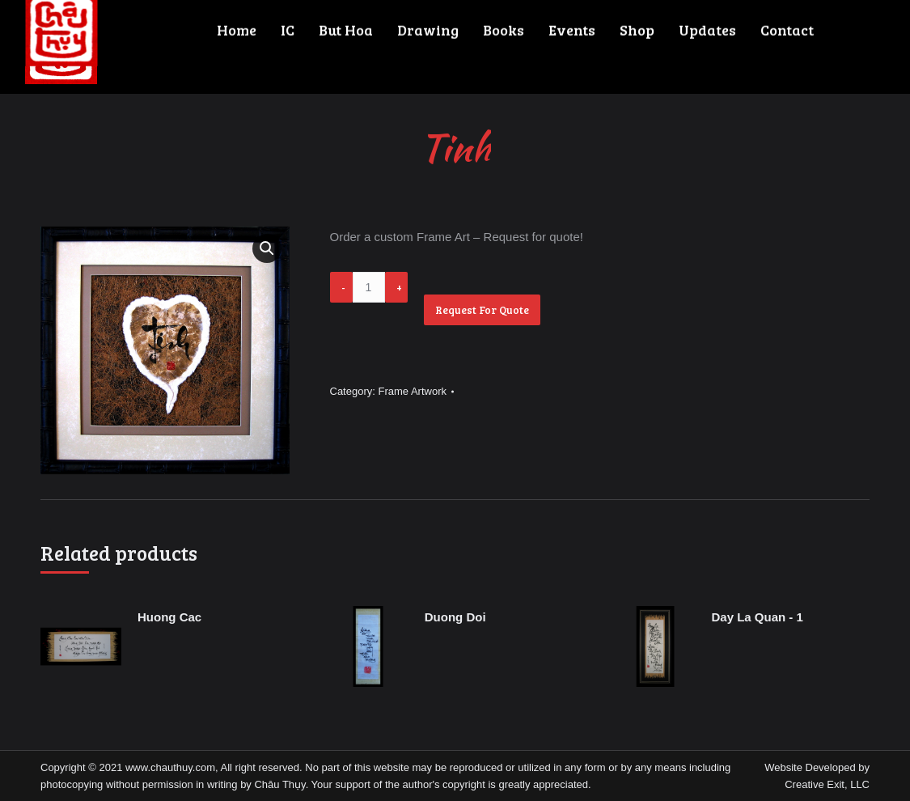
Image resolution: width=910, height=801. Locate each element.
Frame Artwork (412, 391)
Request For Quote (482, 310)
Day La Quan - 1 (757, 617)
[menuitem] (203, 46)
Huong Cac (169, 617)
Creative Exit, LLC (827, 784)
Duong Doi (455, 617)
